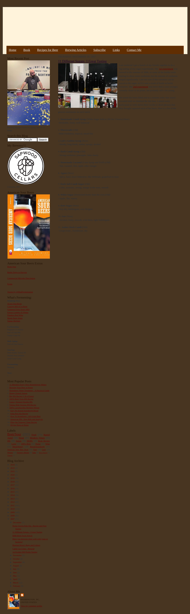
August (16, 566)
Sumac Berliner (13, 321)
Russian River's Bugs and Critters (26, 545)
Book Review (44, 441)
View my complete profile (31, 606)
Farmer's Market (23, 453)
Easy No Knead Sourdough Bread (24, 410)
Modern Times (37, 437)
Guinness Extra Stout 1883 (18, 309)
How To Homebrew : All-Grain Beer (25, 416)
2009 (13, 512)
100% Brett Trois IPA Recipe (21, 399)
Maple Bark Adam (15, 318)
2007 (13, 519)
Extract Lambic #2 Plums (17, 312)
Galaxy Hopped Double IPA (21, 402)
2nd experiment (140, 86)
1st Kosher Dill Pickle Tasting (24, 552)
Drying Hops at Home (19, 425)
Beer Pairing (43, 453)
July (15, 569)
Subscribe (99, 50)
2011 (13, 505)
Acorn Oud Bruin (14, 304)
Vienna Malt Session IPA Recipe (22, 405)
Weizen (10, 453)
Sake (34, 453)
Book (26, 50)
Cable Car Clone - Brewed (23, 549)
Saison (18, 441)
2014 (13, 495)
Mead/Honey (17, 446)
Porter (37, 444)
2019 (13, 478)
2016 (13, 488)
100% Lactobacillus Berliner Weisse (24, 408)
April (15, 579)
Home (12, 50)
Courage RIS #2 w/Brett (17, 306)
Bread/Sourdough (37, 446)
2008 (13, 515)
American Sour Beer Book (17, 450)
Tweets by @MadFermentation (20, 292)
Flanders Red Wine (15, 315)
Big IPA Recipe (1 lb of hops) (21, 396)
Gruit (44, 450)
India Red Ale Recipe (19, 413)
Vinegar (10, 455)
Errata (9, 284)
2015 (13, 492)
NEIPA (30, 441)
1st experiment (166, 68)
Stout (21, 437)
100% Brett (26, 444)
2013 (13, 499)
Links (116, 50)
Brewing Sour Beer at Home (21, 387)
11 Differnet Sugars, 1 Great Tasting (27, 532)
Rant (35, 450)
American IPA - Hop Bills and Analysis (26, 419)
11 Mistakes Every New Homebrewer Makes (28, 384)
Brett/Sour (14, 434)
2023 (13, 468)
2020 (13, 475)
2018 (13, 482)
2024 (13, 465)
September (17, 562)
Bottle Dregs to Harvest (17, 272)
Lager (13, 444)
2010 (13, 509)
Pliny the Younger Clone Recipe (23, 422)
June (15, 572)
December (17, 522)
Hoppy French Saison (18, 393)
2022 (13, 471)
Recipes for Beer (47, 50)
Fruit (34, 434)
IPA (9, 441)
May (15, 576)
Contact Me (134, 50)
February (17, 586)
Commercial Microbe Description (21, 278)
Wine (47, 444)
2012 (13, 502)
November (17, 555)
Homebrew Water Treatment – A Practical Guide (29, 390)
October (16, 559)
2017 (13, 485)
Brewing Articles (75, 50)
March (16, 583)
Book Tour (11, 266)
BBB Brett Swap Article (22, 535)
